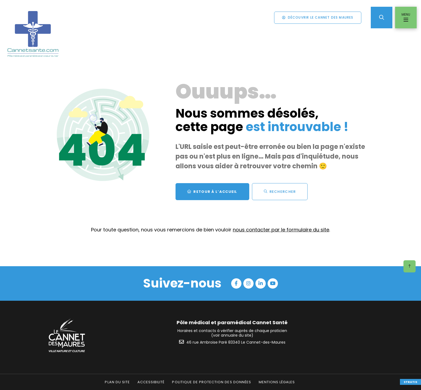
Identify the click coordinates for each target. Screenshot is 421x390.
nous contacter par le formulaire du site (281, 229)
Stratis (410, 382)
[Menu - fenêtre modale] (406, 17)
